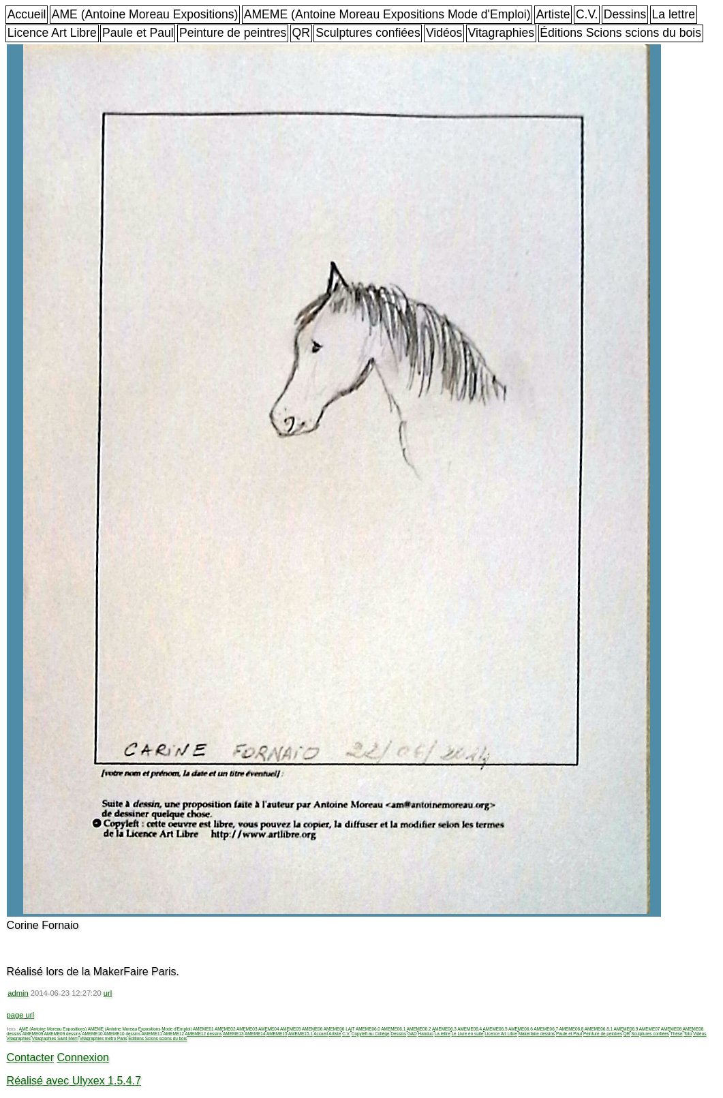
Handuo (425, 1033)
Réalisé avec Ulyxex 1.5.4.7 (74, 1080)
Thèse (677, 1033)
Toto (687, 1033)
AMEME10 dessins (122, 1033)
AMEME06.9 (625, 1028)
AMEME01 (203, 1028)
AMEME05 (290, 1028)
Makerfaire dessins (537, 1033)
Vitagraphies (501, 33)
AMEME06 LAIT (339, 1028)
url (108, 993)
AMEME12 (174, 1033)
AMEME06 (312, 1028)
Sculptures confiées (368, 33)
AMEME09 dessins (62, 1033)
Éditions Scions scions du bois (620, 33)
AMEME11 (152, 1033)
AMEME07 (649, 1028)
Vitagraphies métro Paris (103, 1038)
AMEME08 (671, 1028)
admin (17, 993)
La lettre (673, 14)
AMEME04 (268, 1028)
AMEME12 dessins (203, 1033)
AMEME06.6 (520, 1028)
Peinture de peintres (232, 33)
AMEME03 (247, 1028)
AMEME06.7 (546, 1028)
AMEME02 (225, 1028)
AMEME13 (233, 1033)
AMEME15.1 (300, 1033)
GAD (412, 1033)
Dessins (625, 14)
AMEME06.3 (444, 1028)
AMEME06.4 (469, 1028)
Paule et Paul (138, 33)
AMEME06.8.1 (599, 1028)
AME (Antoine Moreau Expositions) (145, 14)
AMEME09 (33, 1033)
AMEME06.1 (393, 1028)
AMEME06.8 (571, 1028)
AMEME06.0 (368, 1028)
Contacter (30, 1057)
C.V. (587, 14)
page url (20, 1015)
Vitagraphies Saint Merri (55, 1038)
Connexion (83, 1057)
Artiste (553, 14)
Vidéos (444, 33)
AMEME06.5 (495, 1028)
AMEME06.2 (419, 1028)
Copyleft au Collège (371, 1033)
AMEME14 (255, 1033)
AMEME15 (277, 1033)
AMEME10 (92, 1033)
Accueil (26, 14)
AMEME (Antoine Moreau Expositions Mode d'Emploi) (387, 14)
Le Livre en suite (468, 1033)
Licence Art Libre (52, 33)
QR (301, 33)
